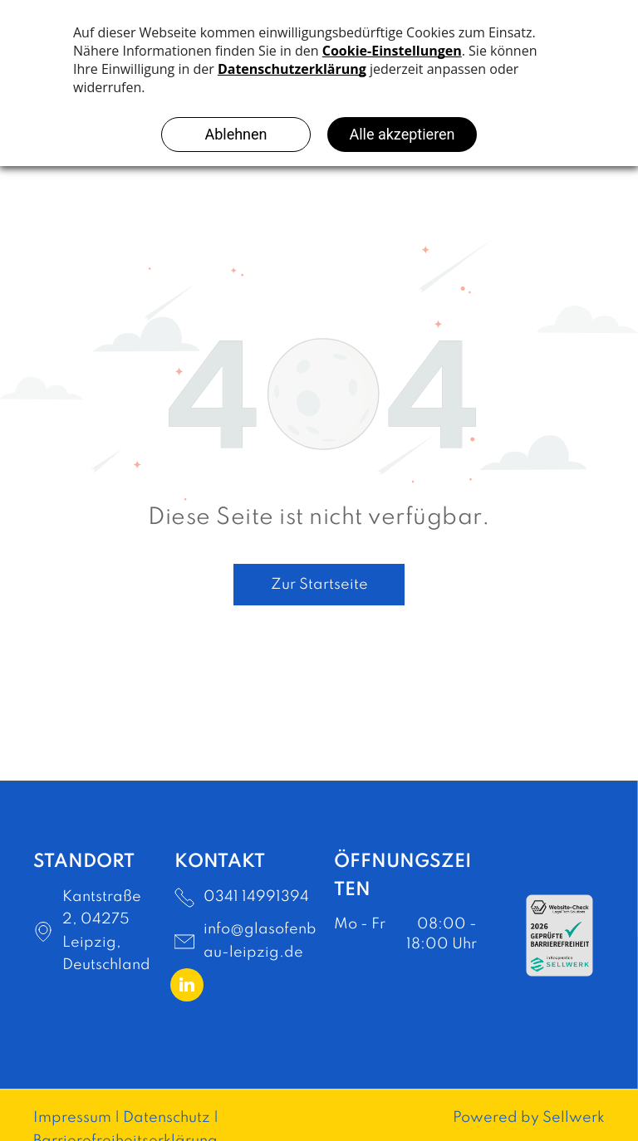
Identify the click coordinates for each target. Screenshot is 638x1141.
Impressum (72, 1117)
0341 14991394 (256, 896)
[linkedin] (187, 987)
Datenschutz (166, 1117)
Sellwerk (573, 1117)
